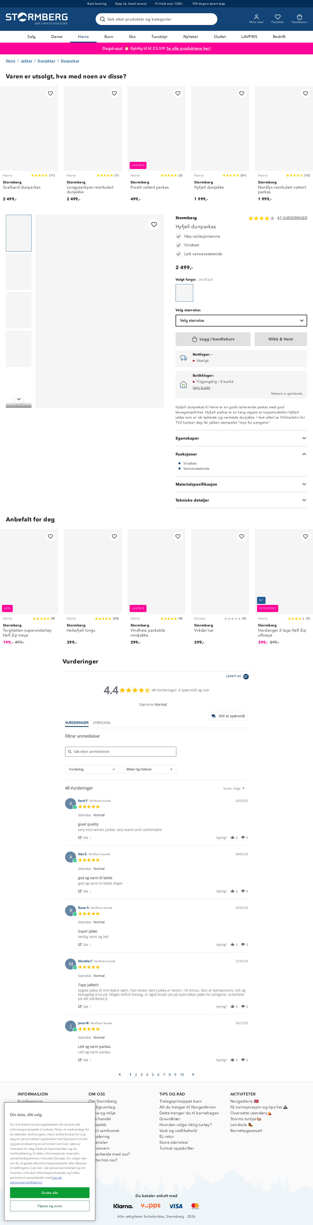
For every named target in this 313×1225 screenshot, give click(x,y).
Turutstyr (159, 36)
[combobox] (92, 769)
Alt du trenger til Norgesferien (187, 1107)
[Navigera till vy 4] (19, 349)
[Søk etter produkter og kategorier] (157, 19)
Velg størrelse (242, 321)
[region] (50, 1161)
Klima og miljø (102, 1113)
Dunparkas (70, 61)
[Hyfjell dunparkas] (184, 293)
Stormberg (186, 218)
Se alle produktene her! (189, 48)
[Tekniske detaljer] (241, 500)
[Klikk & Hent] (281, 339)
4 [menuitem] (147, 1074)
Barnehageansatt (246, 1130)
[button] (85, 837)
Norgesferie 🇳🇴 (244, 1101)
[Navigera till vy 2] (19, 271)
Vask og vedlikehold (178, 1130)
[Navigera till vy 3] (19, 310)
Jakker (26, 61)
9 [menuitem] (175, 1074)
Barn (108, 36)
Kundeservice (30, 1101)
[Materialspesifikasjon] (241, 484)
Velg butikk (201, 388)
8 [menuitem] (170, 1074)
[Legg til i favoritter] (50, 93)
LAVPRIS (249, 36)
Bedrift (279, 36)
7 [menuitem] (164, 1074)
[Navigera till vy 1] (19, 233)
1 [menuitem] (130, 1074)
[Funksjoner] (241, 454)
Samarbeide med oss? (109, 1154)
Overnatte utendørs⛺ (251, 1113)
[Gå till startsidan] (37, 19)
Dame (57, 36)
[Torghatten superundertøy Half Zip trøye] (29, 589)
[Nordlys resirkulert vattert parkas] (284, 146)
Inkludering (99, 1136)
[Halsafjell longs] (93, 589)
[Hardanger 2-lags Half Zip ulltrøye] (284, 589)
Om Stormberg (103, 1101)
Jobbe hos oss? (103, 1160)
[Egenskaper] (241, 438)
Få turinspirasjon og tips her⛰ (259, 1107)
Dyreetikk (97, 1124)
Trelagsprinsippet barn (180, 1101)
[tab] (228, 716)
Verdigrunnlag (102, 1107)
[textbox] (247, 790)
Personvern (99, 1148)
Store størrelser (173, 1142)
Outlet (220, 36)
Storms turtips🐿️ (245, 1119)
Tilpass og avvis (49, 1206)
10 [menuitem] (182, 1074)
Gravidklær (169, 1119)
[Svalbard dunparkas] (29, 146)
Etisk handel (100, 1119)
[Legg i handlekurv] (213, 339)
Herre (83, 36)
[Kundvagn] (299, 19)
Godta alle (50, 1193)
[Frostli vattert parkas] (157, 146)
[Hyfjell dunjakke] (220, 146)
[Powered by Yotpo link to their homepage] (238, 677)
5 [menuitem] (153, 1074)
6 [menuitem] (158, 1074)
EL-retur (166, 1136)
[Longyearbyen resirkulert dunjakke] (93, 146)
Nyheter (190, 36)
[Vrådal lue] (220, 589)
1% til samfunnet (104, 1130)
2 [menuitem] (136, 1074)
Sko (132, 36)
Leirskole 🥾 (241, 1124)
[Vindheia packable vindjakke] (157, 589)
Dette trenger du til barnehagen (189, 1113)
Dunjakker (46, 61)
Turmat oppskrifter (176, 1148)
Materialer (98, 1142)
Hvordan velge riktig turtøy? (185, 1124)
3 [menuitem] (142, 1074)
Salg (31, 36)
